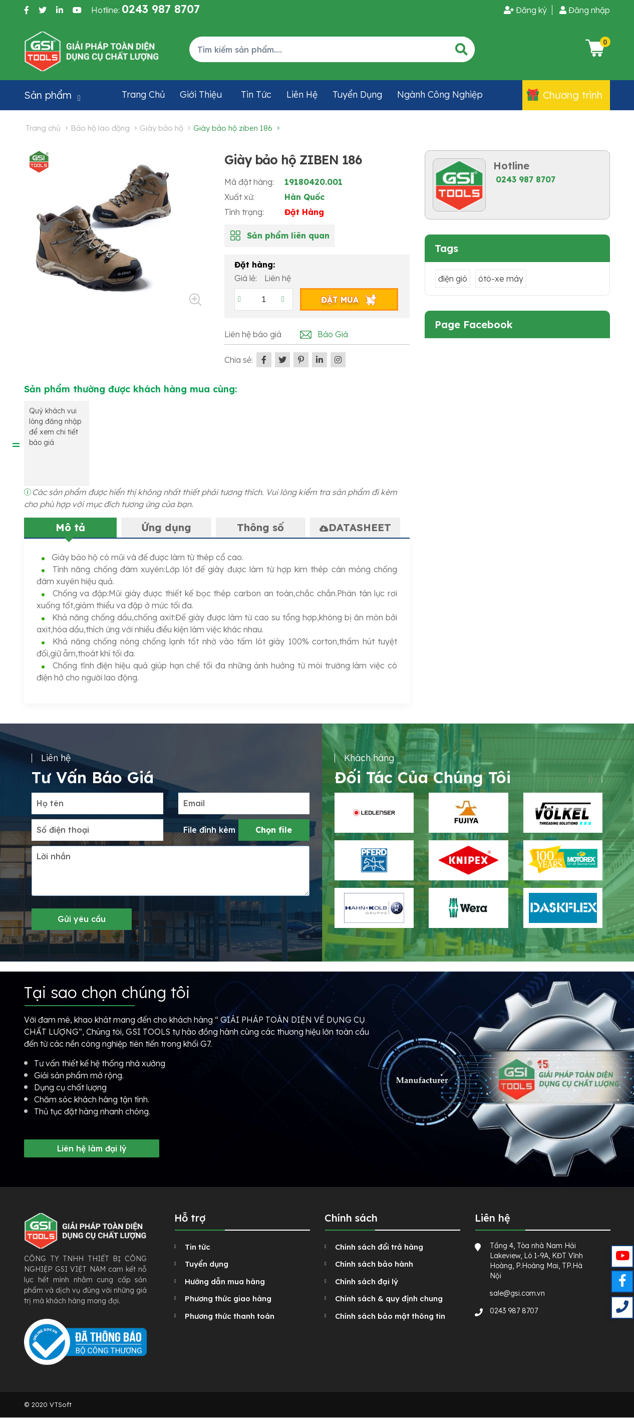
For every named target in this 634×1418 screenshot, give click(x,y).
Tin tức (256, 94)
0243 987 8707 (525, 179)
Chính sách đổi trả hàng (379, 1247)
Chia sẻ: (238, 360)
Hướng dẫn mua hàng (225, 1281)
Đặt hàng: (254, 265)
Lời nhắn (54, 856)
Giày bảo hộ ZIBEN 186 (232, 128)
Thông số (260, 527)
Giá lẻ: (246, 278)
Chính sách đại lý (366, 1281)
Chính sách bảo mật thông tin (390, 1316)
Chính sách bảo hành (374, 1264)
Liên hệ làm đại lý (92, 1148)
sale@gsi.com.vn (517, 1293)
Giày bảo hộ (161, 128)
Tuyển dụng (357, 94)
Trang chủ (143, 94)
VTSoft (61, 1404)
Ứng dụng (166, 527)
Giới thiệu (201, 94)
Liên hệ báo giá (252, 334)
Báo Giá (333, 334)
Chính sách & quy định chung (389, 1298)
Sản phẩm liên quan (288, 235)
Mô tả (70, 527)
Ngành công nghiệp (440, 94)
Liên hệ (302, 94)
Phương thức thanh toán (229, 1316)
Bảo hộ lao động (100, 128)
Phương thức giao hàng (228, 1298)
